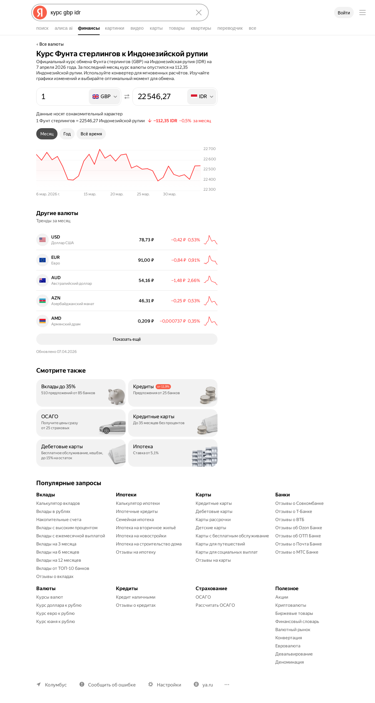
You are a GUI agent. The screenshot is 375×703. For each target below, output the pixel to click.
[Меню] (362, 12)
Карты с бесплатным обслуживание (232, 535)
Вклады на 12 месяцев (58, 560)
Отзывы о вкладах (54, 576)
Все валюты (51, 44)
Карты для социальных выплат (227, 552)
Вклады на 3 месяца (56, 543)
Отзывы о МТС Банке (296, 552)
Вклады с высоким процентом (67, 527)
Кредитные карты (214, 503)
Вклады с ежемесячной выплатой (70, 535)
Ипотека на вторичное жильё (146, 527)
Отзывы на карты (213, 560)
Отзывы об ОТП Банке (298, 535)
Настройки (169, 685)
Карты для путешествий (220, 543)
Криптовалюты (290, 605)
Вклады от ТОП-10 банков (62, 568)
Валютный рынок (292, 629)
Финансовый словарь (297, 621)
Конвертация (288, 637)
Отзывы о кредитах (136, 605)
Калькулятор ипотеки (138, 503)
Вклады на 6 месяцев (57, 552)
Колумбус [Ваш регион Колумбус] (56, 685)
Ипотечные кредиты (137, 511)
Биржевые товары (294, 613)
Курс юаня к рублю (55, 621)
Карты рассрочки (213, 519)
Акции (281, 597)
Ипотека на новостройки (141, 535)
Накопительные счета (58, 519)
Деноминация (289, 662)
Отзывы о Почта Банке (298, 543)
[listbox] (105, 96)
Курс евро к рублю (55, 613)
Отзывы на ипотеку (136, 552)
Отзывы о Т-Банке (293, 511)
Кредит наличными (135, 597)
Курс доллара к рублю (59, 605)
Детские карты (211, 527)
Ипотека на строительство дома (149, 543)
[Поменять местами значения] (126, 97)
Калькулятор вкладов (58, 503)
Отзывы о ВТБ (289, 519)
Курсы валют (49, 597)
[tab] (47, 133)
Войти (344, 12)
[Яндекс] (40, 12)
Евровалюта (287, 645)
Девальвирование (294, 653)
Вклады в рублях (53, 511)
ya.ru (207, 685)
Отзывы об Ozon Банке (298, 527)
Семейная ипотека (135, 519)
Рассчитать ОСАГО (215, 605)
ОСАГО (203, 597)
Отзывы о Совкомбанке (299, 503)
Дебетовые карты (214, 511)
